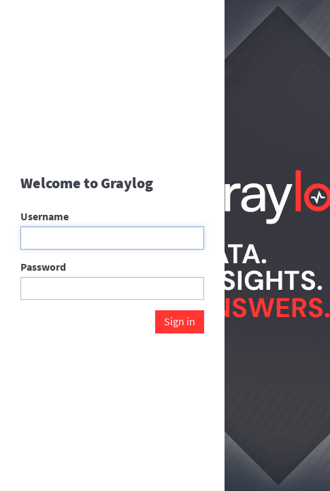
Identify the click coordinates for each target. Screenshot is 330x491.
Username (44, 216)
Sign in (179, 321)
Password (43, 266)
